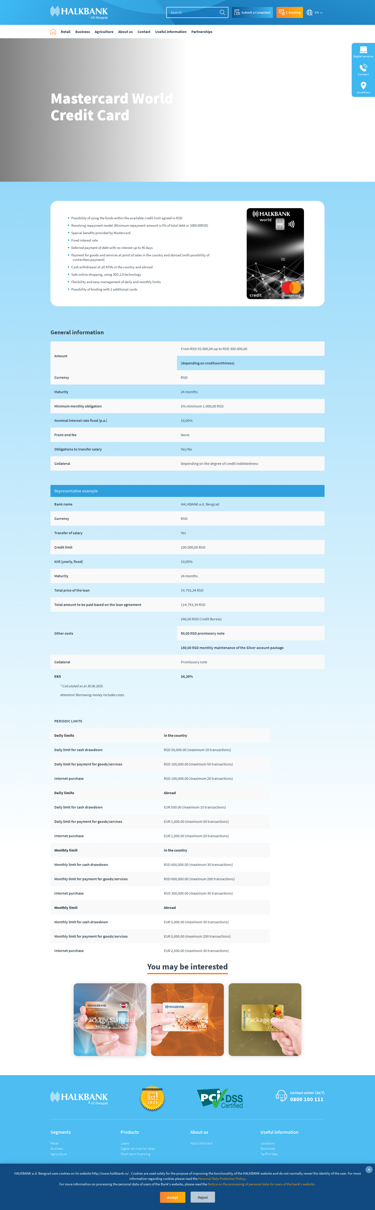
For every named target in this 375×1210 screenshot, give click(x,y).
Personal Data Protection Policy (221, 1178)
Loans (125, 1143)
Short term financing (135, 1154)
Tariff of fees (269, 1154)
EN (317, 12)
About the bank (201, 1143)
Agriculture (58, 1154)
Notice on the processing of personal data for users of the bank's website (261, 1184)
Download (267, 1148)
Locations (267, 1143)
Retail (54, 1143)
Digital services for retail (138, 1148)
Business (56, 1148)
